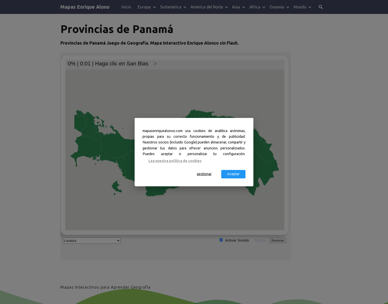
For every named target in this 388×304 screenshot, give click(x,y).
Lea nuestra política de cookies (174, 161)
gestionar (204, 174)
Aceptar (233, 174)
